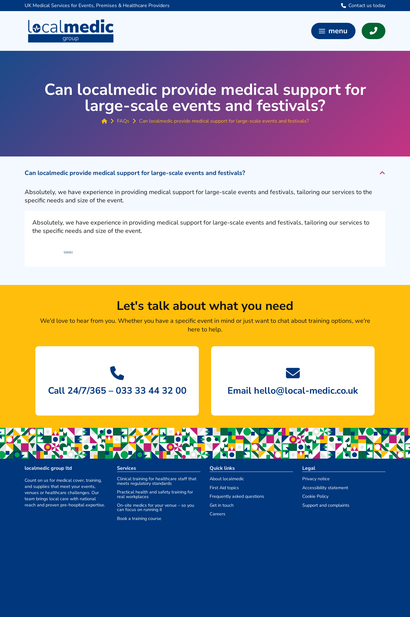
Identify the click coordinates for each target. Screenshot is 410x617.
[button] (333, 31)
